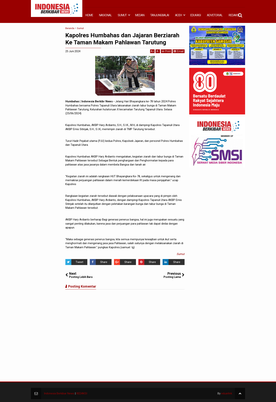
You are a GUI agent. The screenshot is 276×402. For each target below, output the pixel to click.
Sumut (181, 254)
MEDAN (139, 15)
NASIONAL (105, 15)
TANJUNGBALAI (159, 15)
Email (179, 51)
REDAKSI (234, 15)
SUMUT (122, 15)
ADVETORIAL (215, 15)
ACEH (178, 15)
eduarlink (226, 393)
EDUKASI (195, 15)
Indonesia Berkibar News (59, 393)
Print (166, 51)
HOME (89, 15)
